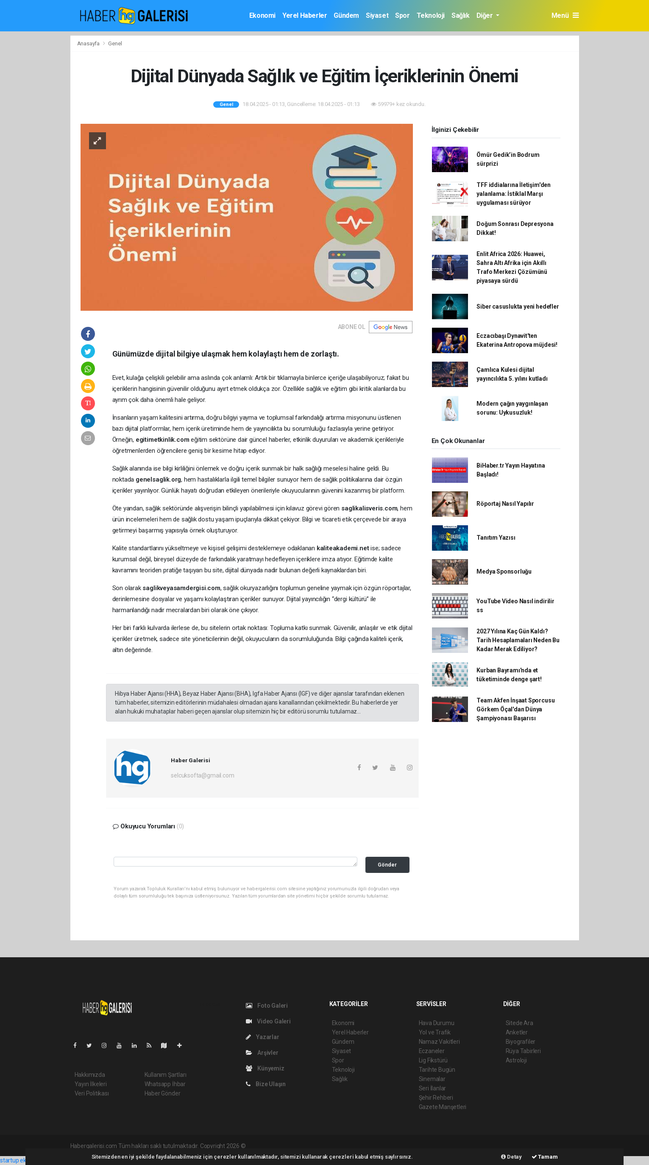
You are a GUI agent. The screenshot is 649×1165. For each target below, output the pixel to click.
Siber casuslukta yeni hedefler (517, 306)
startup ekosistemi (24, 1160)
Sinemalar (432, 1079)
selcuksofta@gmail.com (202, 775)
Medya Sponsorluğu (504, 571)
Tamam (545, 1157)
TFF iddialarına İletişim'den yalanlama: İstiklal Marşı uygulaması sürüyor (513, 193)
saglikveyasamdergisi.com (181, 588)
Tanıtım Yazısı (495, 537)
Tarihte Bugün (437, 1069)
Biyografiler (521, 1041)
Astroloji (516, 1060)
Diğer (485, 15)
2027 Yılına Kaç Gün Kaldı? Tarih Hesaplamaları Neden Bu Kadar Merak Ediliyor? (518, 640)
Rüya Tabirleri (523, 1051)
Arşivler (262, 1052)
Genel (115, 43)
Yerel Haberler (304, 15)
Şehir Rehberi (436, 1097)
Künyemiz (265, 1068)
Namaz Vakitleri (439, 1041)
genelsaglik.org (158, 479)
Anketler (517, 1032)
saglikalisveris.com (369, 508)
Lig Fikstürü (433, 1060)
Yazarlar (262, 1037)
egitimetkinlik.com (162, 439)
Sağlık (460, 15)
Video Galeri (268, 1021)
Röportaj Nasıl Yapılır (505, 503)
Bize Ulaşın (266, 1084)
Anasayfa (89, 43)
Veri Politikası (92, 1093)
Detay (511, 1157)
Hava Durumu (436, 1023)
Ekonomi (262, 15)
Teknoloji (431, 15)
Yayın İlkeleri (91, 1084)
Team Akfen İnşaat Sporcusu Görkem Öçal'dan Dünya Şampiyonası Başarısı (515, 709)
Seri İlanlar (432, 1088)
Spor (402, 15)
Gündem (346, 15)
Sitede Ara (519, 1023)
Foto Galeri (267, 1005)
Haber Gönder (163, 1093)
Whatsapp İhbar (165, 1084)
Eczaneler (432, 1051)
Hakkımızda (90, 1074)
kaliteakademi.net (343, 548)
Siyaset (377, 15)
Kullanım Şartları (166, 1074)
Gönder (387, 864)
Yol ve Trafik (435, 1032)
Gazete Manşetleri (443, 1107)
